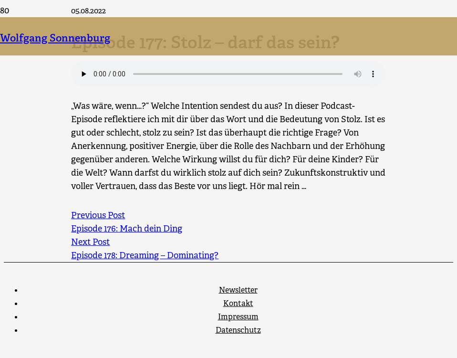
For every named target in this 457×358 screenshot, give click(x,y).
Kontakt (238, 303)
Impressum (238, 317)
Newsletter (238, 290)
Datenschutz (238, 330)
